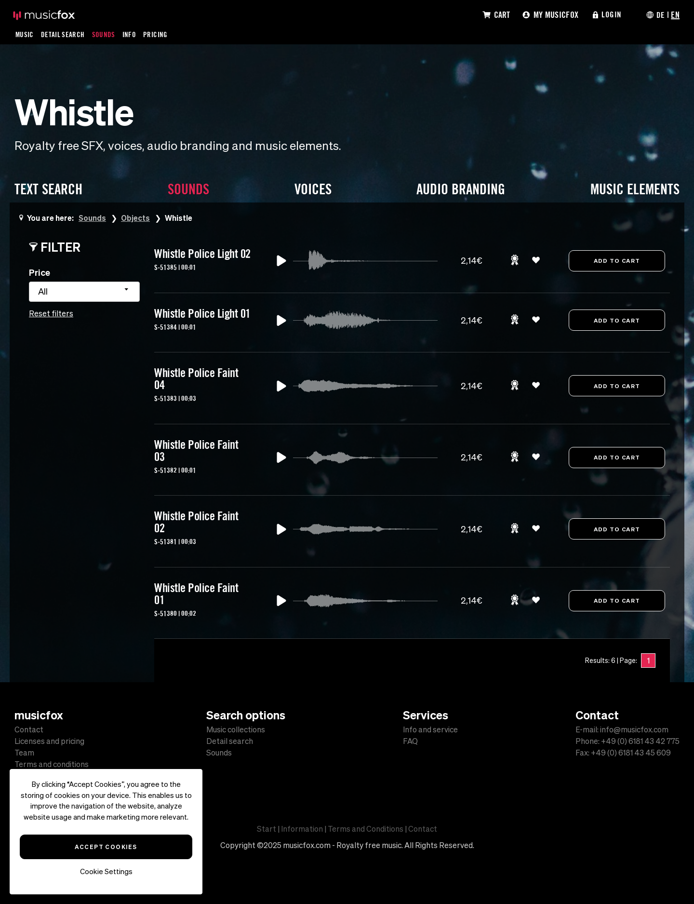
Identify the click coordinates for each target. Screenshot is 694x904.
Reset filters (51, 313)
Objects (136, 217)
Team (24, 752)
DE (660, 14)
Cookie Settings (106, 871)
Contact (28, 729)
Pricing (156, 34)
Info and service (430, 729)
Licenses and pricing (49, 741)
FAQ (410, 741)
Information (302, 828)
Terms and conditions (51, 764)
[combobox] (84, 292)
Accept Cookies (106, 846)
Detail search (229, 741)
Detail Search (63, 34)
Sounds (104, 34)
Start (266, 828)
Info (130, 34)
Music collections (235, 729)
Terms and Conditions (365, 828)
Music (24, 34)
